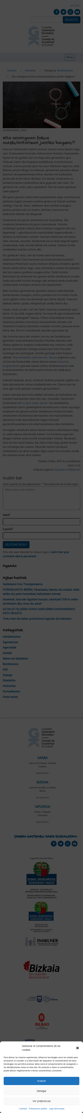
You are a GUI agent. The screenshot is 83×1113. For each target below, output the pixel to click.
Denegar (41, 1091)
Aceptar (41, 1081)
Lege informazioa (56, 1108)
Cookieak (23, 1108)
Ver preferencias (42, 1101)
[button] (77, 1048)
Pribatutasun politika (38, 1108)
